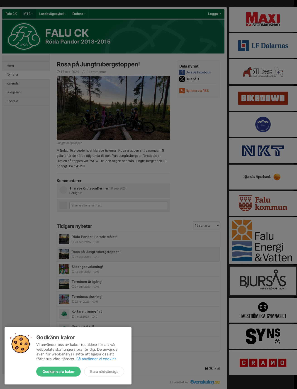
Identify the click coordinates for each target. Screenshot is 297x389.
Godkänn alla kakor (58, 371)
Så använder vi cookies (96, 359)
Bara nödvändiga (104, 371)
